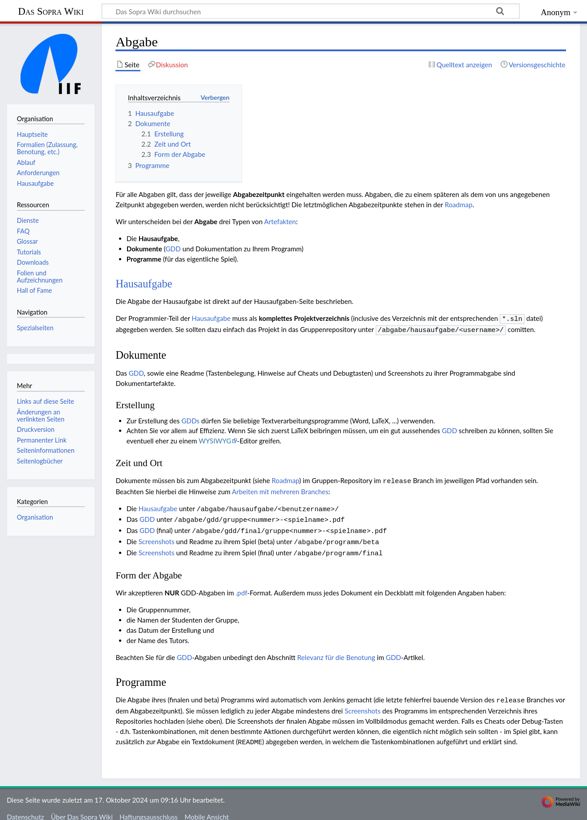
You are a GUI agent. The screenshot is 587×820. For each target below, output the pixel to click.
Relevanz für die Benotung (336, 650)
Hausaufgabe (143, 284)
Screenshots (157, 536)
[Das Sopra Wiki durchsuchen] (310, 11)
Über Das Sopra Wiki (82, 808)
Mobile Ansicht (207, 808)
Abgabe (206, 221)
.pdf (241, 586)
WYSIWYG (215, 439)
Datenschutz (25, 808)
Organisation (35, 517)
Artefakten (280, 221)
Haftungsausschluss (148, 808)
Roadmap (458, 205)
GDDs (190, 419)
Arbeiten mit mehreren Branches (280, 489)
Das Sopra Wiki (50, 11)
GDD (173, 249)
